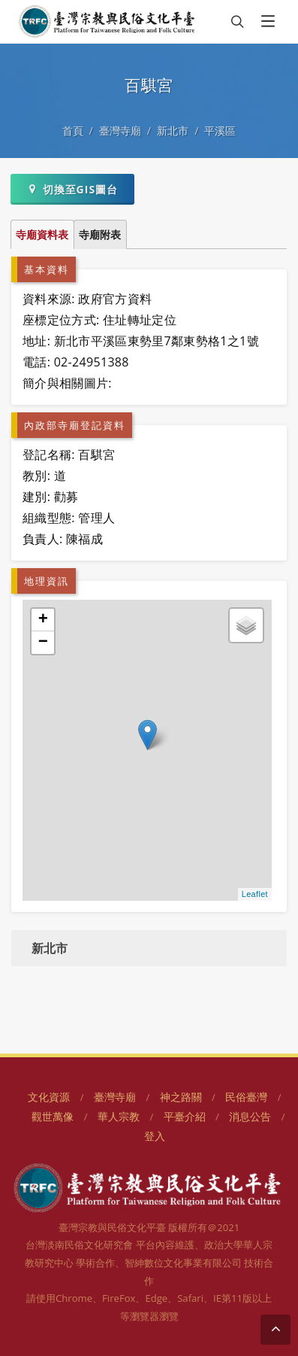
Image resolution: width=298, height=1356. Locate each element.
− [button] (43, 642)
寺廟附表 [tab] (100, 234)
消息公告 (250, 1116)
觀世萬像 (53, 1116)
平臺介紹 (185, 1116)
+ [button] (43, 620)
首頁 (72, 130)
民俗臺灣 (246, 1097)
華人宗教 (119, 1116)
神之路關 (181, 1097)
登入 (154, 1136)
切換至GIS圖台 (72, 189)
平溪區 (220, 130)
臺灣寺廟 (120, 130)
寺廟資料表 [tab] (42, 234)
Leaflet (255, 893)
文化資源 (49, 1097)
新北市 (172, 130)
